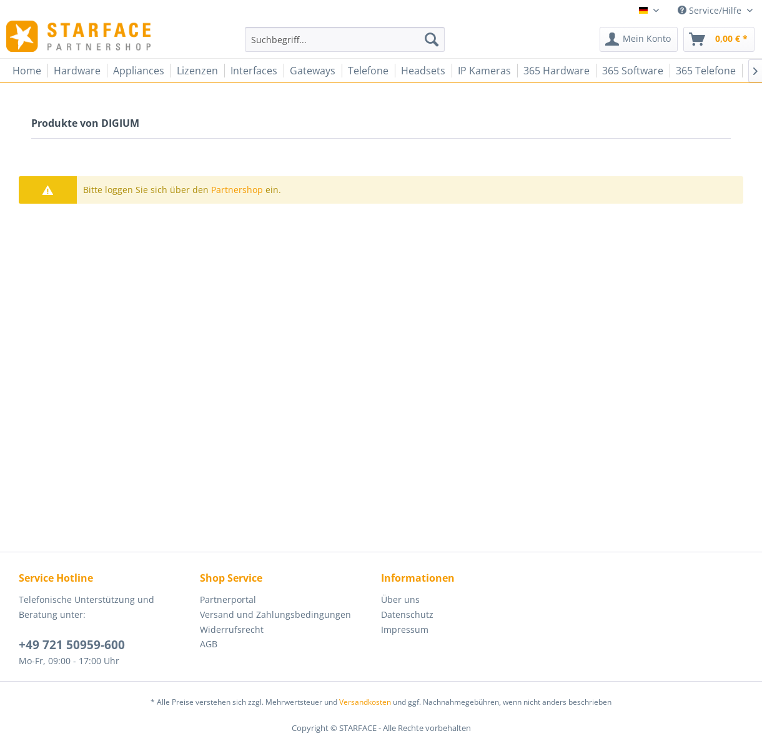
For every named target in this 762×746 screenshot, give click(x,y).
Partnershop (237, 190)
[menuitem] (345, 39)
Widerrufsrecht (232, 629)
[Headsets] (423, 70)
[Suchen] (431, 39)
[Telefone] (368, 70)
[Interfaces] (254, 70)
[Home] (26, 70)
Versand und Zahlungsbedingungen (275, 614)
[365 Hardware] (556, 70)
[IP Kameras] (484, 70)
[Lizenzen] (197, 70)
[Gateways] (313, 70)
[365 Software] (633, 70)
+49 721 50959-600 (72, 645)
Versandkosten (365, 702)
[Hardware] (77, 70)
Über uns (400, 599)
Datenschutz (407, 614)
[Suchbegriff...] (345, 39)
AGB (208, 644)
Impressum (404, 629)
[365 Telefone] (706, 70)
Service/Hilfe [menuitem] (711, 10)
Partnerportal (228, 599)
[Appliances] (139, 70)
